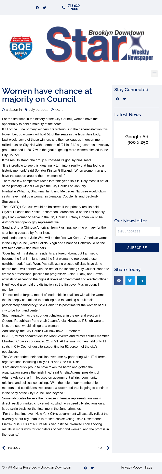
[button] (154, 74)
